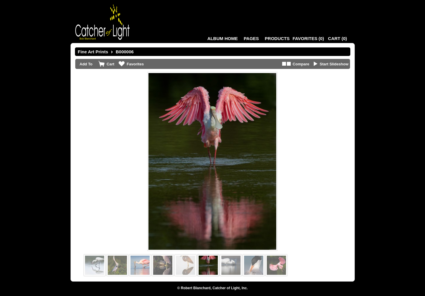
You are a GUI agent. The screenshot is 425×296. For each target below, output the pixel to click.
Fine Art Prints (93, 51)
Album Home (222, 38)
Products (277, 38)
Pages (251, 38)
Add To (86, 64)
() (308, 38)
